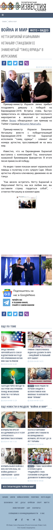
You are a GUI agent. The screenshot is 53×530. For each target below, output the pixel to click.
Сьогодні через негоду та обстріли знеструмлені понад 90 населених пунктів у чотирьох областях (12, 391)
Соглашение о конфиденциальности (23, 513)
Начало (5, 497)
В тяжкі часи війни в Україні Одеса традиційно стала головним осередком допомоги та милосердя (40, 472)
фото (30, 386)
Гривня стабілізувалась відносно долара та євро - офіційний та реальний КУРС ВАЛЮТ (39, 353)
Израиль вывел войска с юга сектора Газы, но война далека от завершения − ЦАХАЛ (12, 470)
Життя (46, 502)
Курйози (31, 502)
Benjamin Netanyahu (30, 124)
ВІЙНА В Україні (23, 497)
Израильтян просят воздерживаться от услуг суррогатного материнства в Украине (13, 434)
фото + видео (39, 30)
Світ (16, 502)
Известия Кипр (18, 508)
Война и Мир (14, 30)
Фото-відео (46, 497)
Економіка (8, 502)
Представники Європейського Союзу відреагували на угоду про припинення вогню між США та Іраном (12, 355)
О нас (42, 513)
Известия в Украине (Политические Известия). (27, 525)
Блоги (12, 497)
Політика (35, 497)
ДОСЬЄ (22, 502)
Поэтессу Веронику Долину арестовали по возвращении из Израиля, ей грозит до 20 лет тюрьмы (39, 435)
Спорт (39, 502)
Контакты (36, 508)
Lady (28, 508)
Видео (12, 120)
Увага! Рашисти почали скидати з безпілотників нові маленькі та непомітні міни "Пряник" (38, 391)
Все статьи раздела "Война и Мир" (18, 486)
